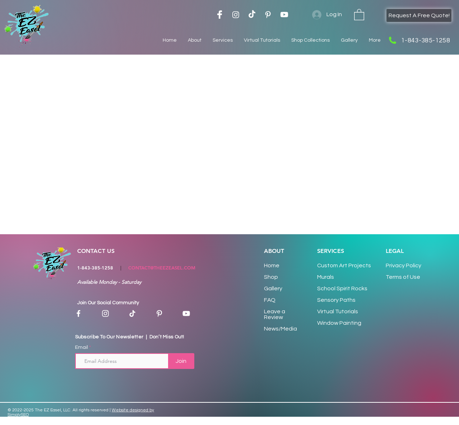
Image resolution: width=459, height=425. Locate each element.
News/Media (280, 329)
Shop (271, 277)
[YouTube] (186, 313)
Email (81, 347)
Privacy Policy (403, 265)
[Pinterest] (159, 313)
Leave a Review (274, 314)
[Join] (181, 361)
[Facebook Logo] (219, 14)
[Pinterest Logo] (268, 14)
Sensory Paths (336, 300)
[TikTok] (251, 14)
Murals (325, 277)
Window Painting (339, 323)
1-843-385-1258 (95, 268)
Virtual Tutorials (337, 311)
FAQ (269, 300)
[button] (359, 14)
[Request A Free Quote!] (418, 15)
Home (271, 265)
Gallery (273, 288)
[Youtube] (284, 14)
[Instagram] (235, 14)
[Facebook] (78, 313)
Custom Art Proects (344, 265)
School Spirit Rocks (342, 288)
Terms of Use (403, 277)
